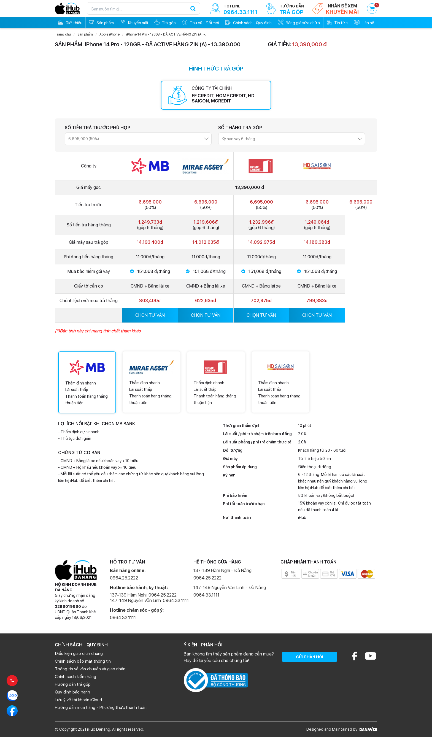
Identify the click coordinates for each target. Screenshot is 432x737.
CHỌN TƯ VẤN (150, 315)
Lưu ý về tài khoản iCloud (78, 699)
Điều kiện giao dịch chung (79, 653)
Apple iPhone (109, 34)
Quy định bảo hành (72, 692)
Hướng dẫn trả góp (73, 684)
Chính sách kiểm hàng (75, 676)
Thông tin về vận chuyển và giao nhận (90, 668)
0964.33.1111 (123, 617)
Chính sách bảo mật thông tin (83, 661)
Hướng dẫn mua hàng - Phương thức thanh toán (101, 707)
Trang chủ (63, 34)
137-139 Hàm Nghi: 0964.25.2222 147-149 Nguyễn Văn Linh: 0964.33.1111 (149, 597)
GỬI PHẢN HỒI (309, 657)
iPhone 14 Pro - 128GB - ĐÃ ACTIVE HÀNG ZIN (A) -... (166, 34)
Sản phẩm (85, 34)
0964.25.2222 (124, 578)
